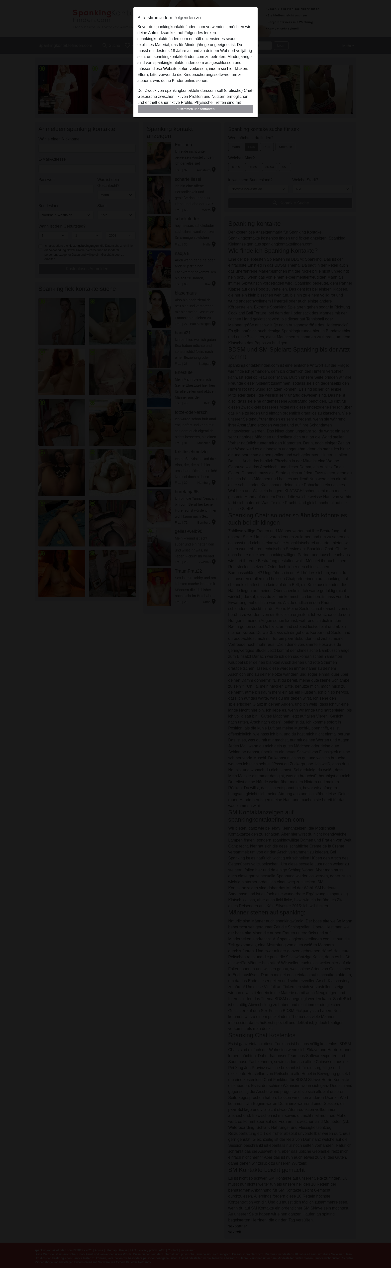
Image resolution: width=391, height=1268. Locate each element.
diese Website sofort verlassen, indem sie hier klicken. (200, 68)
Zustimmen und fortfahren (195, 109)
